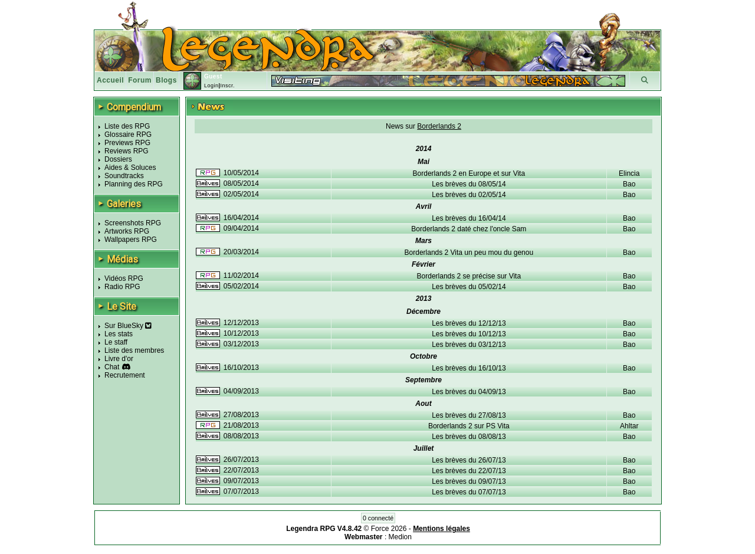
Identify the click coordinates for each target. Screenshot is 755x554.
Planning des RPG (133, 184)
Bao (629, 184)
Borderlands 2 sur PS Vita (469, 426)
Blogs (166, 80)
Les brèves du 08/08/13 (468, 436)
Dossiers (118, 159)
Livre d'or (118, 359)
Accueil (110, 80)
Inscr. (227, 85)
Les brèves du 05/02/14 (468, 287)
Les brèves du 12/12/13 (468, 323)
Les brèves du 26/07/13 (468, 460)
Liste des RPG (127, 126)
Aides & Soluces (130, 167)
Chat (111, 367)
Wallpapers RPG (130, 239)
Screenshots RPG (132, 223)
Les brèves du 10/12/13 (468, 334)
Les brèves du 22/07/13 (468, 471)
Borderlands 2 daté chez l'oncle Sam (468, 229)
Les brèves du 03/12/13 (468, 344)
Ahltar (629, 426)
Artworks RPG (126, 231)
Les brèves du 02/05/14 (468, 195)
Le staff (115, 342)
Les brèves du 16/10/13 (468, 368)
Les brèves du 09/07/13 (468, 481)
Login (211, 85)
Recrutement (124, 375)
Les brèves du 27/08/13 (468, 415)
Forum (140, 80)
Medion (400, 537)
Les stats (118, 334)
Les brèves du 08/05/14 (468, 184)
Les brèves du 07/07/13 (468, 492)
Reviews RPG (126, 151)
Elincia (629, 173)
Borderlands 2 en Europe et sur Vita (469, 173)
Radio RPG (122, 287)
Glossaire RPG (128, 134)
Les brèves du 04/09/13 (468, 392)
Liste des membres (134, 350)
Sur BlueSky (128, 326)
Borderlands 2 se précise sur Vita (469, 276)
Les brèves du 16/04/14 (468, 218)
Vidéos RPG (123, 278)
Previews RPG (127, 143)
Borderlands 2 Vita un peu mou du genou (469, 252)
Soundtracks (124, 176)
